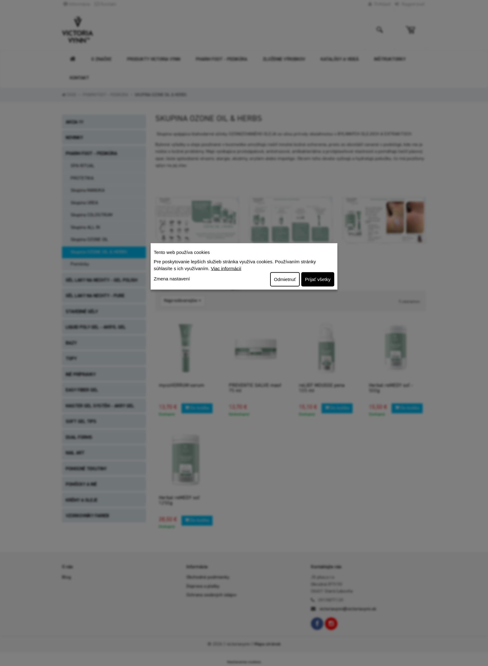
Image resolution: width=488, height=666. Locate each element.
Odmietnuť (285, 279)
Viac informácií (226, 268)
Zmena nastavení (172, 278)
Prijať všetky (318, 279)
